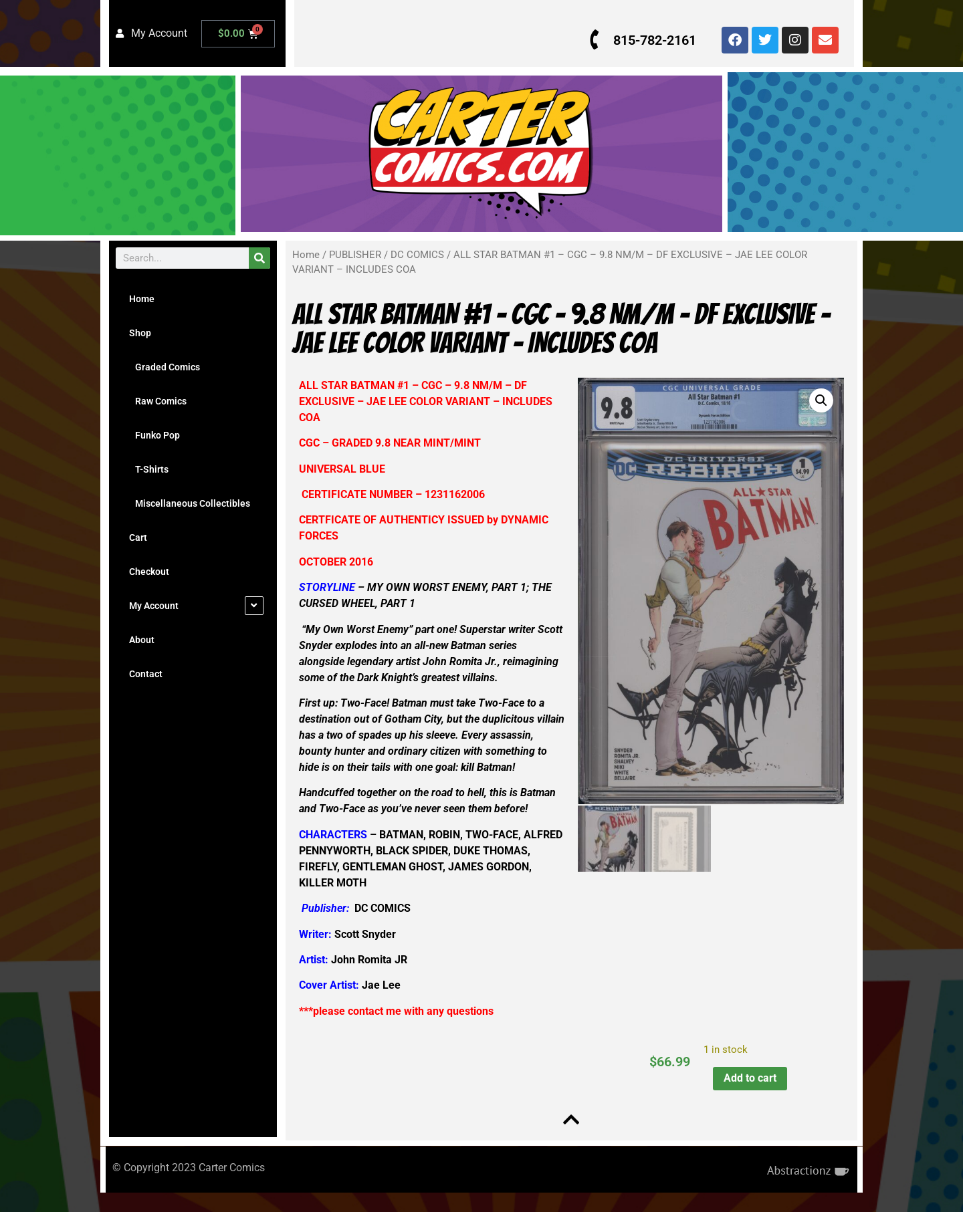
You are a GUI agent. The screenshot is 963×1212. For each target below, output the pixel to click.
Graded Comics (164, 367)
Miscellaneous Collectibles (189, 503)
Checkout (149, 571)
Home (141, 298)
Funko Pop (154, 435)
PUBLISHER (355, 255)
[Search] (259, 258)
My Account (154, 605)
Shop (140, 333)
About (141, 639)
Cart (138, 537)
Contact (146, 674)
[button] (818, 400)
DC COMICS (417, 255)
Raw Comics (158, 401)
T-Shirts (149, 469)
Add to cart (747, 1094)
